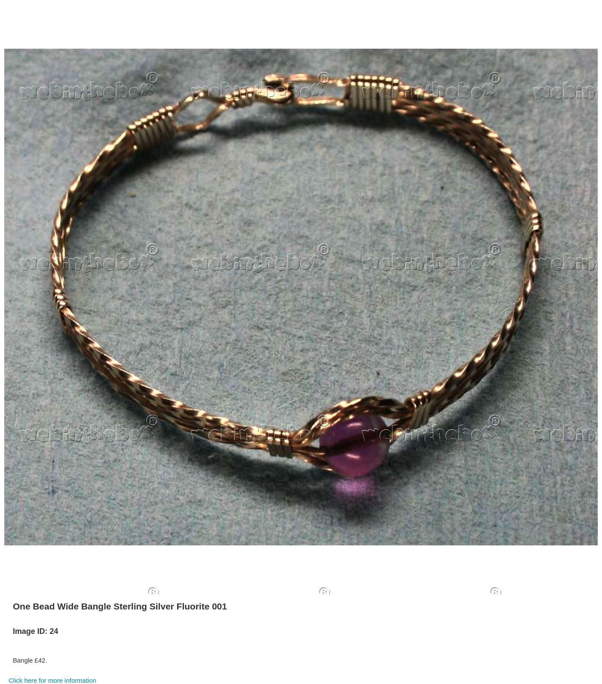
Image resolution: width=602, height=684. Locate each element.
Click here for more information (52, 680)
